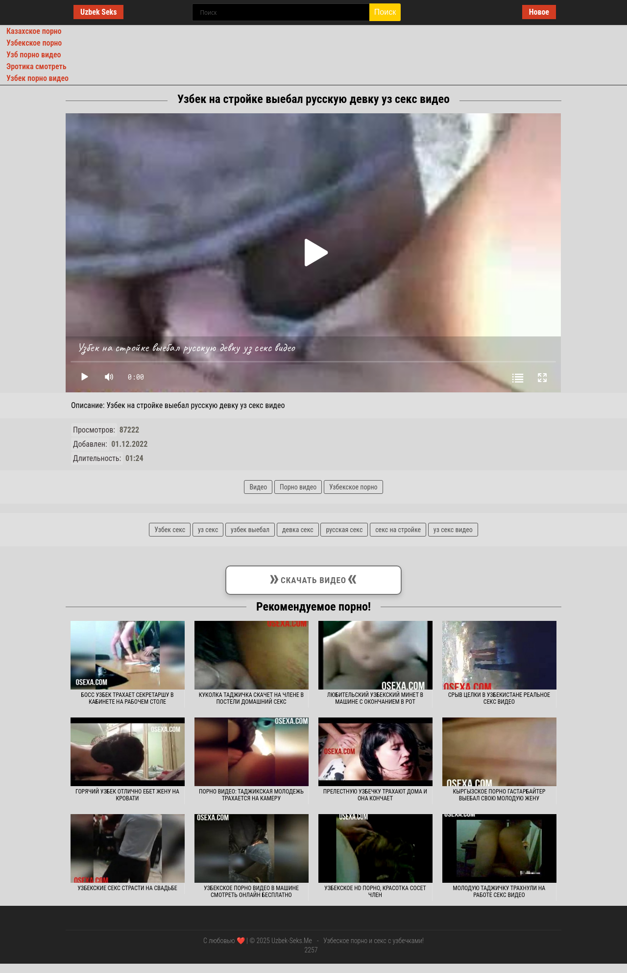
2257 (310, 950)
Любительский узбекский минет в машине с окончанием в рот (375, 698)
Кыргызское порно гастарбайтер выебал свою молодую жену (499, 795)
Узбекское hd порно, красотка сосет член (375, 891)
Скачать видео (313, 578)
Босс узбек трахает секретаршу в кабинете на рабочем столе (127, 698)
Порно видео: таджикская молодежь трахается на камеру (251, 795)
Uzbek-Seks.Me (291, 941)
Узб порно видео (33, 54)
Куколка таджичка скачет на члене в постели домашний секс (251, 698)
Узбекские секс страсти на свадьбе (127, 888)
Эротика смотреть (36, 66)
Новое (539, 12)
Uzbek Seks (98, 12)
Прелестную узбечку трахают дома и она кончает (375, 795)
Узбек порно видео (37, 78)
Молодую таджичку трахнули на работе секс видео (499, 891)
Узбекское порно (34, 43)
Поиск (385, 12)
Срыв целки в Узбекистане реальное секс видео (499, 698)
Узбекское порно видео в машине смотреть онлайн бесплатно (251, 891)
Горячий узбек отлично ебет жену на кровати (127, 795)
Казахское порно (34, 31)
